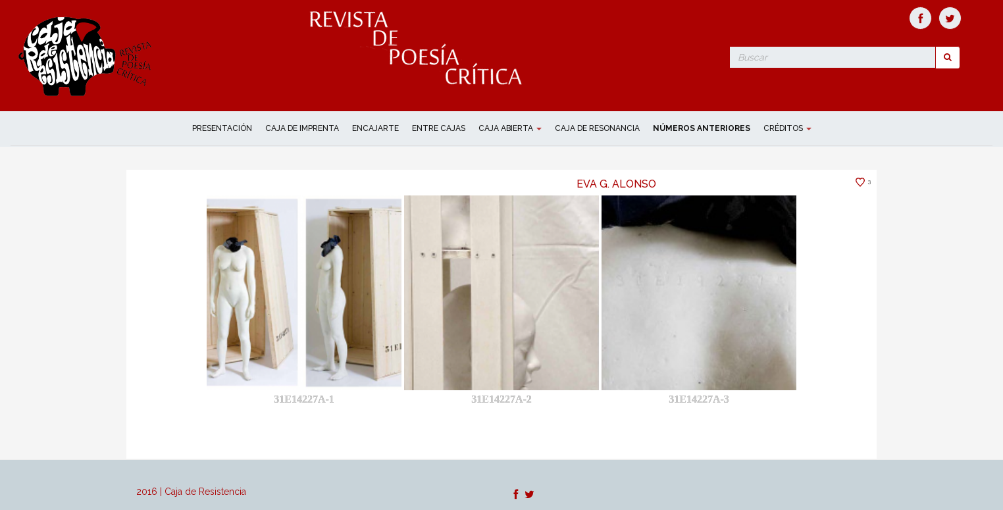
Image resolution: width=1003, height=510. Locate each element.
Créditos (787, 128)
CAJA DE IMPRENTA (302, 128)
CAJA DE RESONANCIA (597, 128)
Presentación (222, 128)
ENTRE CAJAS (438, 128)
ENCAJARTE (375, 128)
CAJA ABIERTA (510, 128)
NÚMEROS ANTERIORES (701, 128)
